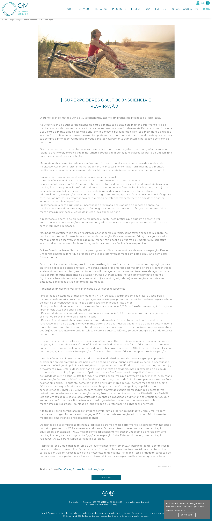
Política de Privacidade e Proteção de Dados (99, 513)
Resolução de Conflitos (135, 513)
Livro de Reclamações (160, 513)
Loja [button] (148, 9)
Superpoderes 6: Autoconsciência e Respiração (33, 20)
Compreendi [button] (187, 515)
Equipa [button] (135, 9)
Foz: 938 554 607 (113, 502)
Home (4, 20)
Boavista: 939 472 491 (93, 502)
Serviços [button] (84, 9)
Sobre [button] (70, 9)
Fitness (76, 469)
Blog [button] (206, 9)
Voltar (106, 477)
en (207, 3)
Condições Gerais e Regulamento (58, 513)
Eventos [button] (160, 9)
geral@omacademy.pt (137, 502)
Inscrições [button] (119, 9)
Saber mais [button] (180, 510)
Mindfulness (89, 469)
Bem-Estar (64, 469)
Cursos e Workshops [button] (184, 9)
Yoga (101, 469)
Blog (11, 20)
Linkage (145, 516)
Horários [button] (101, 9)
